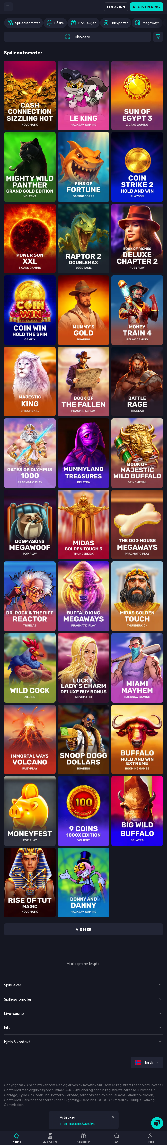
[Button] (8, 6)
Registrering (146, 7)
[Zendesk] (157, 1123)
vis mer (83, 929)
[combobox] (147, 1062)
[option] (23, 23)
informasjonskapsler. (77, 1123)
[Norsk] (147, 1062)
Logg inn (116, 7)
